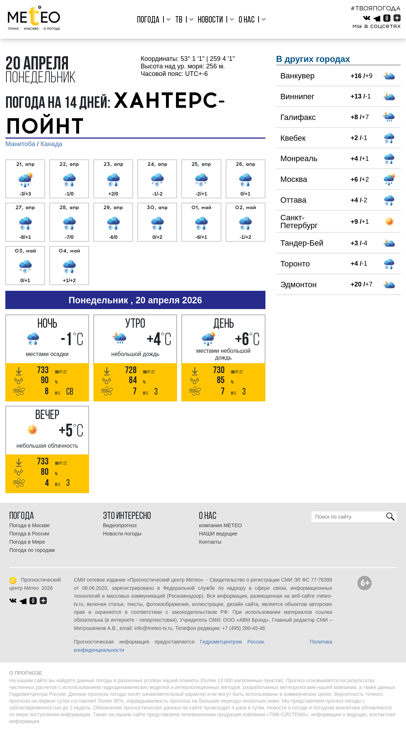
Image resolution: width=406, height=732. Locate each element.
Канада (51, 144)
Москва (293, 179)
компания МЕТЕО (220, 525)
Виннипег (297, 96)
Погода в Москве (29, 525)
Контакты (210, 542)
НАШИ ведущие (218, 533)
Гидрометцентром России (232, 642)
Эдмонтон (298, 284)
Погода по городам (32, 550)
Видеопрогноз (120, 525)
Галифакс (298, 117)
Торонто (295, 263)
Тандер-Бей (301, 243)
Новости (210, 20)
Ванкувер (297, 75)
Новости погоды (122, 533)
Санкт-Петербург (299, 221)
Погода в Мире (27, 542)
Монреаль (299, 158)
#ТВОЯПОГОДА (376, 8)
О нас (247, 20)
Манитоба (20, 144)
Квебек (292, 138)
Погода (148, 20)
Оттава (293, 200)
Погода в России (29, 533)
